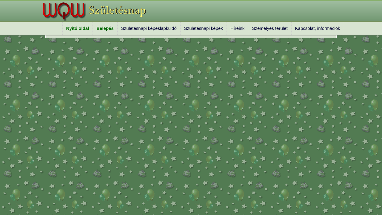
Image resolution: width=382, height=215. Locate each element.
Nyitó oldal (77, 28)
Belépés (105, 28)
